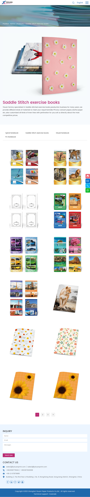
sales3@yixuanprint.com (37, 467)
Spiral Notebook (12, 133)
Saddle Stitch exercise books (37, 24)
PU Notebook (11, 136)
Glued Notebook (67, 133)
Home (12, 24)
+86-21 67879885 (13, 473)
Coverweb (53, 494)
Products (20, 24)
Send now (9, 455)
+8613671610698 (27, 470)
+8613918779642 (12, 470)
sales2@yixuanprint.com (16, 467)
